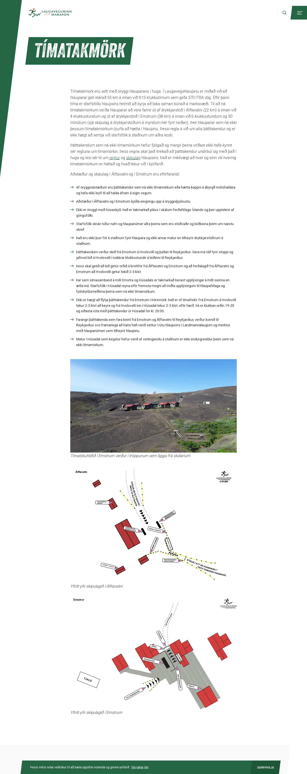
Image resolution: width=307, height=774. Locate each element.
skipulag (133, 157)
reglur (114, 157)
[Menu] (299, 13)
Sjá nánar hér (140, 767)
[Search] (284, 13)
